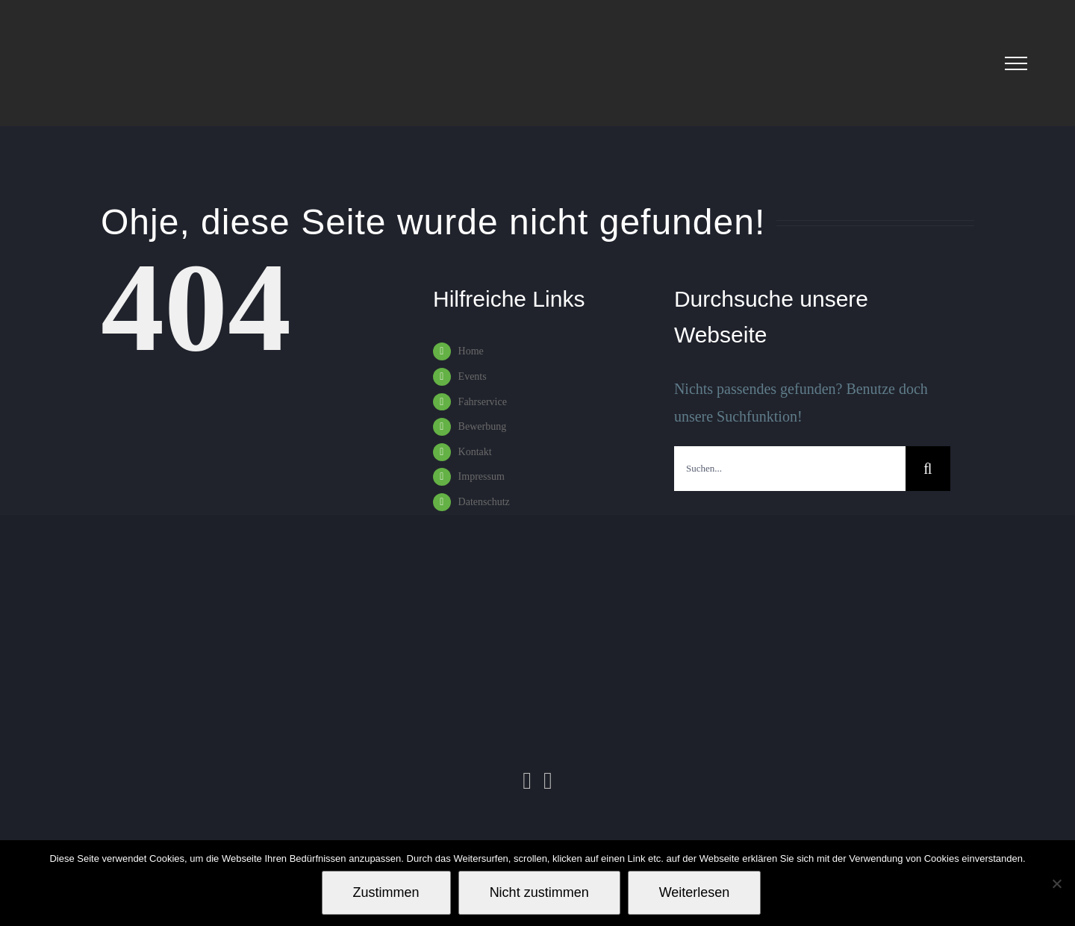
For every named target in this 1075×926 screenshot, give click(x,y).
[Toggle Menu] (1016, 63)
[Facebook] (547, 780)
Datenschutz (484, 501)
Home (471, 351)
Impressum (481, 476)
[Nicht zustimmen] (1056, 883)
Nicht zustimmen (539, 892)
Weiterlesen (694, 892)
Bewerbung (482, 426)
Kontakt (475, 451)
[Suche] (928, 468)
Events (472, 376)
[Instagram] (527, 780)
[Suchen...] (790, 468)
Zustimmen (386, 892)
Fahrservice (482, 401)
